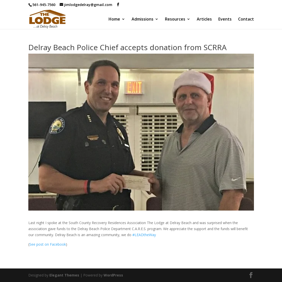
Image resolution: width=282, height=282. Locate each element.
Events (225, 19)
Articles (204, 19)
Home (114, 19)
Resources (175, 19)
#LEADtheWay (144, 234)
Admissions (142, 19)
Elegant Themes (64, 275)
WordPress (113, 275)
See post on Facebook (47, 244)
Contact (246, 19)
